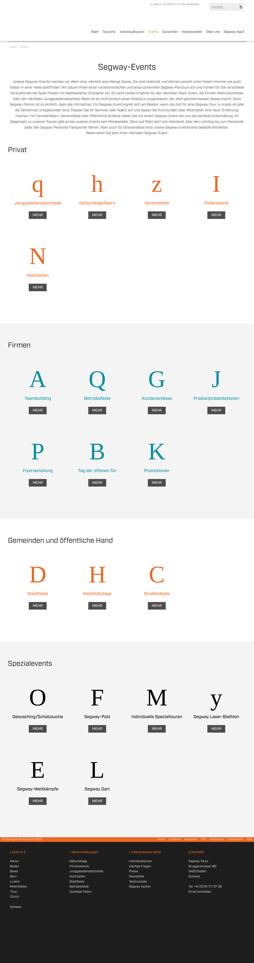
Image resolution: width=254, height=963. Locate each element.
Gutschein (170, 32)
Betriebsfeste (79, 887)
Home (13, 47)
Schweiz (16, 907)
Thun (13, 892)
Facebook (175, 839)
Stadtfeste (76, 882)
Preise (133, 871)
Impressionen (192, 32)
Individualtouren (132, 32)
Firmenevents (79, 866)
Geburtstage (78, 861)
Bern (13, 876)
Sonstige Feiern (80, 892)
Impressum (217, 839)
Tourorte (109, 32)
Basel (14, 871)
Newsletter (193, 4)
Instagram (191, 839)
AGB (249, 839)
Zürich (14, 897)
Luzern (15, 882)
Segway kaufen (140, 887)
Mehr (38, 215)
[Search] (225, 7)
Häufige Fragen (140, 866)
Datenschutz (235, 839)
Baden (14, 866)
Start (95, 32)
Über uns (213, 32)
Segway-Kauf (234, 32)
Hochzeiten (77, 876)
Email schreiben (200, 892)
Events (153, 32)
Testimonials (138, 882)
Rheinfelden (18, 887)
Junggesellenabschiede (86, 871)
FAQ (203, 839)
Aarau (14, 861)
